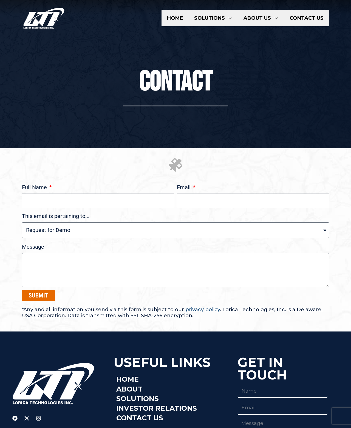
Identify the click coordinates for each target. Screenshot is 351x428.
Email (184, 187)
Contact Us (307, 18)
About (129, 389)
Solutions (216, 18)
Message (33, 246)
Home (175, 18)
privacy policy (202, 310)
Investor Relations (156, 408)
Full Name (35, 187)
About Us (264, 18)
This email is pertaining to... (55, 216)
